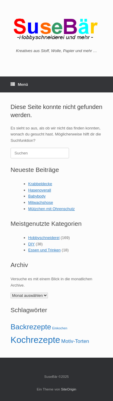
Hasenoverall (39, 190)
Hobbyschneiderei (44, 237)
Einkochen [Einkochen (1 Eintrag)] (59, 328)
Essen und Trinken (44, 250)
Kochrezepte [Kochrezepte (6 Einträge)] (35, 340)
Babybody (37, 196)
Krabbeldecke (40, 184)
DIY (31, 244)
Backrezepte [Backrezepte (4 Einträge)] (31, 327)
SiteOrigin (68, 389)
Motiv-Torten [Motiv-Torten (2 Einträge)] (75, 341)
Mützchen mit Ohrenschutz (51, 209)
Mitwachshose (40, 202)
